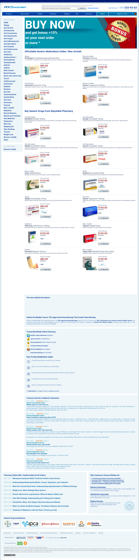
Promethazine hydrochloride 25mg (42, 58)
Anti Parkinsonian (10, 49)
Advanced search (93, 8)
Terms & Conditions (19, 533)
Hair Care (7, 100)
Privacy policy (7, 533)
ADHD (6, 23)
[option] (81, 33)
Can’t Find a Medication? (89, 533)
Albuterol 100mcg (35, 251)
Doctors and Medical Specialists (49, 533)
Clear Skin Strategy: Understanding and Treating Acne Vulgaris (37, 498)
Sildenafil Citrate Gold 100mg (98, 251)
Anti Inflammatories (11, 41)
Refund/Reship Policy (32, 533)
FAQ (77, 14)
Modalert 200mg (35, 119)
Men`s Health (9, 108)
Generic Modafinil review (35, 415)
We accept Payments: (10, 543)
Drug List (9, 14)
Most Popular (25, 14)
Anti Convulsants (10, 33)
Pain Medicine (9, 118)
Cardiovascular (9, 81)
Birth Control (9, 70)
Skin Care (7, 124)
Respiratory (8, 121)
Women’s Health (10, 149)
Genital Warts (9, 97)
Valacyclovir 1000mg (93, 199)
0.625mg (90, 58)
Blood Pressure (10, 73)
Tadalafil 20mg (91, 226)
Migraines (7, 110)
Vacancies (77, 533)
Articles (40, 14)
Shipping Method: (9, 537)
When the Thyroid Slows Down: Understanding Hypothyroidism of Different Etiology (45, 486)
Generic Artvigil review (34, 461)
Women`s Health (10, 137)
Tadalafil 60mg (33, 173)
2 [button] (29, 47)
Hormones (8, 102)
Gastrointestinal (10, 94)
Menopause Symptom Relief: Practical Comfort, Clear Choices (36, 478)
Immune (7, 105)
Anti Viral (7, 52)
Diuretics (7, 89)
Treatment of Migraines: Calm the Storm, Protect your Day (35, 510)
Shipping (67, 14)
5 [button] (36, 47)
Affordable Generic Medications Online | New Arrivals (53, 51)
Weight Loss (8, 134)
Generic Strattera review (35, 443)
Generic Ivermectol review (35, 403)
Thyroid (7, 132)
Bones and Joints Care (12, 76)
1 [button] (27, 47)
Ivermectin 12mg (35, 85)
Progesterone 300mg (93, 85)
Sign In (103, 14)
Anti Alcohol (8, 28)
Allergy (6, 25)
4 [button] (34, 47)
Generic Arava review (34, 428)
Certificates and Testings (66, 533)
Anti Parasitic (9, 47)
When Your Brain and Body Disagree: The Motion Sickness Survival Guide (41, 506)
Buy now (46, 76)
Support (122, 14)
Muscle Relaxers (10, 113)
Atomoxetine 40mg (93, 173)
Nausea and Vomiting (12, 116)
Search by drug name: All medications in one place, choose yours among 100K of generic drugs (67, 5)
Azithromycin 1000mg (37, 226)
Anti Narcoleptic (10, 44)
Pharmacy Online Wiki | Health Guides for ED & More (25, 475)
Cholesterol (8, 84)
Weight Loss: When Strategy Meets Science (29, 490)
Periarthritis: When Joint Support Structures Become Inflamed (36, 502)
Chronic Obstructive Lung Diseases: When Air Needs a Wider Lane (38, 494)
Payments (53, 14)
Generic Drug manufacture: (15, 518)
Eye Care (7, 92)
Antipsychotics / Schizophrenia (10, 58)
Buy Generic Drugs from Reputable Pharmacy (49, 111)
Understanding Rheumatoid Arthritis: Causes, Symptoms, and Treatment (40, 482)
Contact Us (88, 14)
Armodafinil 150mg (93, 119)
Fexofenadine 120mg (35, 199)
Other (6, 140)
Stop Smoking (9, 129)
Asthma (7, 68)
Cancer (6, 78)
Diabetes (7, 86)
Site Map (100, 533)
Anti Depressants (10, 36)
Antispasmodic (9, 62)
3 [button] (31, 47)
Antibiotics (8, 55)
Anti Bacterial (9, 31)
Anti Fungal (8, 39)
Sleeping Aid (8, 126)
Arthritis (7, 65)
